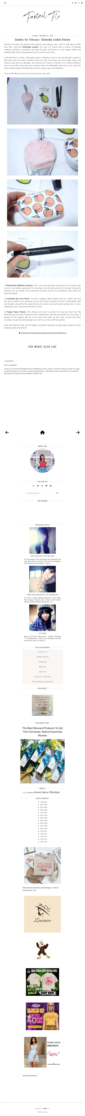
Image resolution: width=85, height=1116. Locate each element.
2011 (42, 841)
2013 (42, 836)
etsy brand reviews (42, 682)
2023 (42, 810)
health (42, 672)
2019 (42, 820)
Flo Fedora (42, 633)
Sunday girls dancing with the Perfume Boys (43, 594)
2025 (42, 804)
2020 (42, 818)
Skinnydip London (30, 47)
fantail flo (39, 1108)
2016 (42, 828)
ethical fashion (42, 677)
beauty (42, 667)
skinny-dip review (25, 333)
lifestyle (42, 652)
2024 (42, 807)
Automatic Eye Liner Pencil (17, 299)
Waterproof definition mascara (19, 285)
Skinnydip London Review (36, 333)
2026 (42, 802)
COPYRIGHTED (43, 1112)
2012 (42, 839)
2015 (42, 831)
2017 (42, 826)
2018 (42, 823)
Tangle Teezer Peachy (16, 312)
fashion (43, 662)
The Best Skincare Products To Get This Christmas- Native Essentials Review (42, 731)
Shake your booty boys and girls (43, 556)
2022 (42, 812)
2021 (42, 815)
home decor (43, 657)
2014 (42, 834)
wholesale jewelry (30, 1075)
